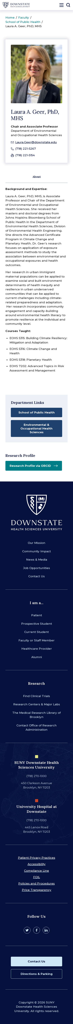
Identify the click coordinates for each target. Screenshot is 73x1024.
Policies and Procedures (36, 883)
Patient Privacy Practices (36, 857)
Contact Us (36, 576)
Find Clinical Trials (36, 696)
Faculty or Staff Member (36, 640)
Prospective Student (36, 623)
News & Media (36, 559)
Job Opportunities (36, 568)
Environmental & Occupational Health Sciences (36, 428)
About (36, 177)
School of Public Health (22, 22)
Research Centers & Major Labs (36, 704)
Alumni (36, 657)
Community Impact (36, 551)
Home (10, 17)
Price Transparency (36, 890)
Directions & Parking (37, 974)
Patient (36, 615)
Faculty (23, 17)
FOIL (36, 877)
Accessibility (37, 864)
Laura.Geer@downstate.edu (36, 142)
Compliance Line (36, 870)
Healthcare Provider (36, 648)
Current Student (36, 632)
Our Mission (36, 543)
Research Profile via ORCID (30, 465)
